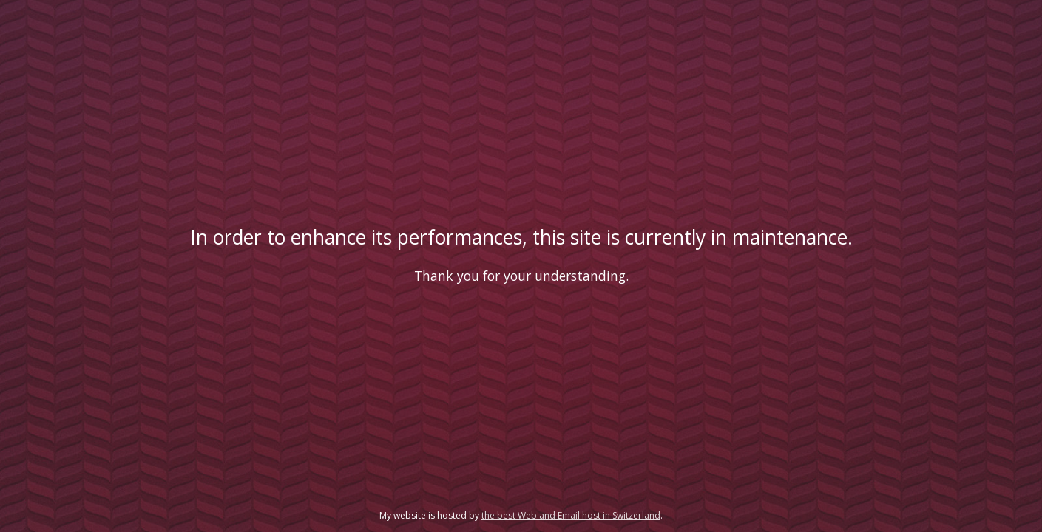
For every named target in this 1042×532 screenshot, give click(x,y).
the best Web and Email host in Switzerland (570, 515)
